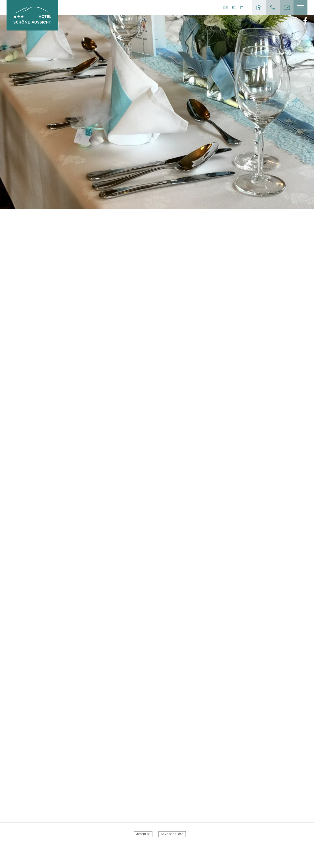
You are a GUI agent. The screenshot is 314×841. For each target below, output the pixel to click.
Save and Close (172, 836)
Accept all (143, 836)
